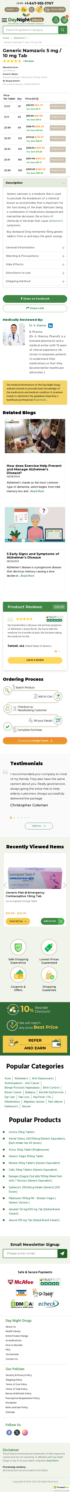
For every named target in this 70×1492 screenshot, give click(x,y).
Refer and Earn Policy (17, 1408)
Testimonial (12, 1354)
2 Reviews (28, 61)
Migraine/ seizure (34, 1102)
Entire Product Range (17, 1336)
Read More (37, 491)
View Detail (16, 921)
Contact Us (12, 1359)
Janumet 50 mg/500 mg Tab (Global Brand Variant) (34, 1211)
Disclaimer (11, 1403)
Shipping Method (18, 281)
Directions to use (18, 272)
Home (6, 38)
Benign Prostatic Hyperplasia (22, 1088)
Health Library (13, 1331)
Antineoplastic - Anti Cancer (22, 1083)
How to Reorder (14, 1345)
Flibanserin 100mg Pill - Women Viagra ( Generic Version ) (32, 1200)
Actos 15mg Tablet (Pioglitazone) (29, 1150)
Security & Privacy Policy (19, 1375)
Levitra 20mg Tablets (22, 1132)
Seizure (26, 1106)
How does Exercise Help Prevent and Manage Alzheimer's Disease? (34, 469)
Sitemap (10, 1412)
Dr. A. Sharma (37, 325)
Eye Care (10, 1097)
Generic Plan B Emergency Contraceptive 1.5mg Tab (25, 894)
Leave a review (35, 660)
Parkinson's (11, 1106)
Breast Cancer (13, 1092)
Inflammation (12, 1102)
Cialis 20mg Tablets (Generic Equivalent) (33, 1170)
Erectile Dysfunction (51, 1092)
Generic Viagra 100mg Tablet (26, 1156)
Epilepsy (30, 1092)
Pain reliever (55, 1102)
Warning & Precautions (22, 256)
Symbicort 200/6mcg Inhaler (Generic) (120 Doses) (34, 1189)
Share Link (35, 308)
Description (14, 182)
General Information (20, 247)
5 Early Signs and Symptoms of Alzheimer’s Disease (33, 555)
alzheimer (55, 221)
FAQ (8, 1350)
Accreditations (14, 1341)
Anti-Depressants (43, 1078)
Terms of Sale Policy (16, 1389)
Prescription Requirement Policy (23, 1398)
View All (59, 607)
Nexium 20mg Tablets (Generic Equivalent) (34, 1163)
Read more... (40, 400)
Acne (8, 1078)
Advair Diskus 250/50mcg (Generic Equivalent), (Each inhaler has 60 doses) (37, 1141)
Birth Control (51, 1088)
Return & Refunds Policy (18, 1394)
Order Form (33, 740)
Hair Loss (24, 1097)
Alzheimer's (20, 38)
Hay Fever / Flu (42, 1097)
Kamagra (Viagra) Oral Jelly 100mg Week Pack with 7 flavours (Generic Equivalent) (35, 1178)
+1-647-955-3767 (39, 3)
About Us (11, 1327)
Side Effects (15, 264)
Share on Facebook (35, 298)
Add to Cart (57, 106)
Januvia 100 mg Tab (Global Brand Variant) (34, 1220)
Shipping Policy (14, 1380)
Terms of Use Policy (16, 1384)
